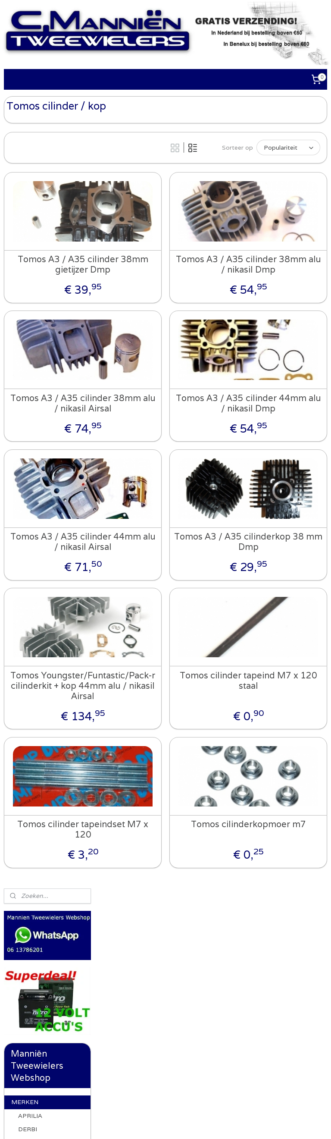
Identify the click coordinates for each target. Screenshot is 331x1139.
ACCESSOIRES (33, 630)
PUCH (27, 418)
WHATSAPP (29, 608)
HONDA (30, 364)
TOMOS (30, 445)
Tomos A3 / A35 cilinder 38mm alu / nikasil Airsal (154, 421)
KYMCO (30, 377)
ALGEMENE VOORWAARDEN (36, 732)
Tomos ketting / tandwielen (48, 462)
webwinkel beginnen (206, 1123)
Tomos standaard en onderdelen (51, 536)
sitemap (156, 1123)
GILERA (29, 350)
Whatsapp (129, 951)
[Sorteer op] (266, 146)
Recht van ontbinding (41, 749)
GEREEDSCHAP (34, 673)
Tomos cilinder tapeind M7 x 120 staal (271, 698)
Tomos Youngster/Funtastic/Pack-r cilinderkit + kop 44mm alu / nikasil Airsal (154, 709)
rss (173, 1123)
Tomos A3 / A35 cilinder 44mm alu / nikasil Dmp (272, 421)
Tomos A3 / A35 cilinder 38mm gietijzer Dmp (153, 283)
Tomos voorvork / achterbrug (51, 502)
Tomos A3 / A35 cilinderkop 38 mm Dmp (272, 560)
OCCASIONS (30, 763)
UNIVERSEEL (30, 651)
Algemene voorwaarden (72, 1057)
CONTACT (27, 716)
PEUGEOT (33, 391)
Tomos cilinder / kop (48, 556)
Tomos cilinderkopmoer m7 (272, 858)
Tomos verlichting (50, 519)
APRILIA (30, 323)
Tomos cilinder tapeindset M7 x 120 (154, 858)
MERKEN (24, 310)
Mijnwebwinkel (283, 1123)
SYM (25, 432)
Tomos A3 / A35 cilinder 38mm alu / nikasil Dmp (272, 283)
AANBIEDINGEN (35, 694)
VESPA (28, 573)
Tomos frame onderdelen (45, 482)
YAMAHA (32, 586)
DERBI (27, 337)
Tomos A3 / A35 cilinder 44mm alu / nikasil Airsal (154, 560)
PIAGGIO (31, 404)
